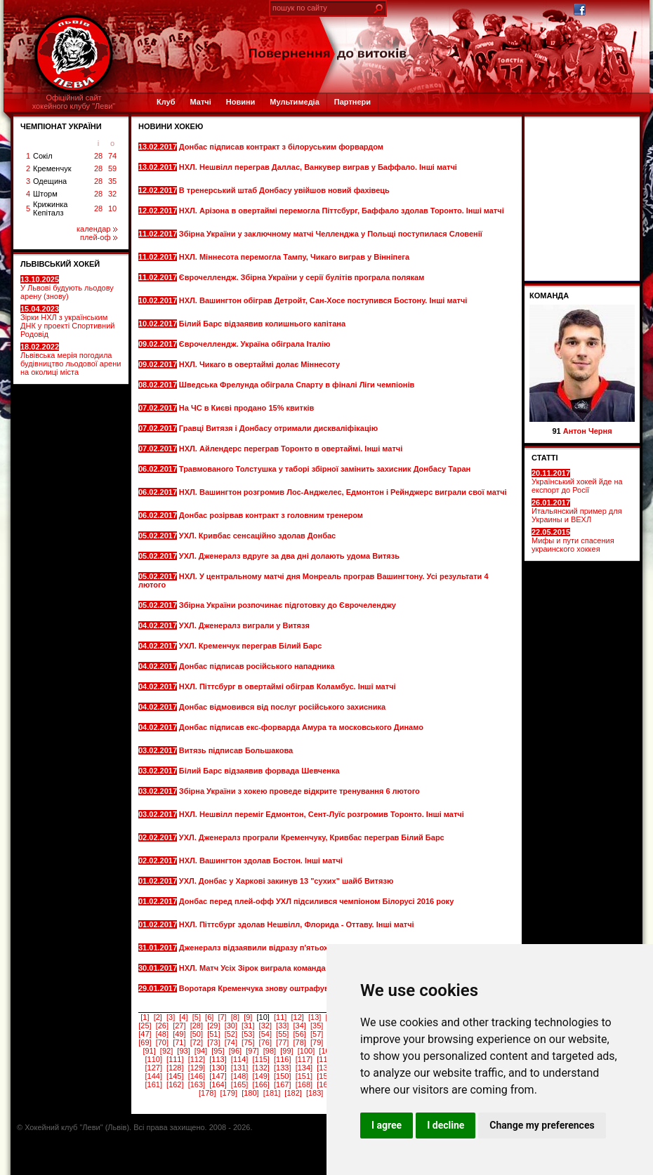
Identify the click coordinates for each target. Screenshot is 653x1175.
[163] (196, 1084)
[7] (222, 1017)
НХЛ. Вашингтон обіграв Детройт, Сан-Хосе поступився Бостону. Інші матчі (323, 300)
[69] (144, 1042)
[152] (325, 1076)
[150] (282, 1076)
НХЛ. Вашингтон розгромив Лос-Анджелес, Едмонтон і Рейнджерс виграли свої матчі (343, 492)
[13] (314, 1017)
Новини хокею (170, 126)
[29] (213, 1025)
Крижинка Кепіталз (50, 208)
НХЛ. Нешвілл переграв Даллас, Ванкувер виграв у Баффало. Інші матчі (318, 167)
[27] (179, 1025)
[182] (292, 1093)
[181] (271, 1093)
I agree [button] (386, 1125)
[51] (213, 1034)
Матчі (200, 102)
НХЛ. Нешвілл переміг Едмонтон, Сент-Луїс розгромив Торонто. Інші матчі (321, 814)
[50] (196, 1034)
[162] (174, 1084)
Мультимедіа (294, 102)
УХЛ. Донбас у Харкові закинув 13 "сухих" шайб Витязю (287, 881)
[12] (297, 1017)
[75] (248, 1042)
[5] (196, 1017)
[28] (196, 1025)
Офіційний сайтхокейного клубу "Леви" (74, 101)
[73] (213, 1042)
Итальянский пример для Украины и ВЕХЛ (577, 511)
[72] (196, 1042)
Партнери (352, 102)
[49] (179, 1034)
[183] (314, 1093)
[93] (183, 1051)
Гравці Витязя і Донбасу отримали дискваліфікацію (279, 428)
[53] (248, 1034)
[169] (325, 1084)
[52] (231, 1034)
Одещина (50, 181)
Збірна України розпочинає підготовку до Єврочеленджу (288, 605)
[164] (217, 1084)
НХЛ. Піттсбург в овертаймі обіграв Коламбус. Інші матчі (288, 686)
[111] (174, 1059)
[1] (144, 1017)
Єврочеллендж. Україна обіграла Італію (256, 344)
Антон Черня (587, 431)
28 (98, 156)
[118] (325, 1059)
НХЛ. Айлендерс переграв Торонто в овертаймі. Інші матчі (292, 448)
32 (112, 194)
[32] (265, 1025)
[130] (217, 1067)
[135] (325, 1067)
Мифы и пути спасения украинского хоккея (573, 540)
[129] (196, 1067)
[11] (280, 1017)
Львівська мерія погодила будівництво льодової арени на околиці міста (70, 359)
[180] (250, 1093)
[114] (239, 1059)
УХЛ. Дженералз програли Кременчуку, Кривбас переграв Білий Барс (311, 837)
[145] (174, 1076)
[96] (235, 1051)
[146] (196, 1076)
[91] (149, 1051)
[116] (282, 1059)
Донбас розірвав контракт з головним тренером (272, 515)
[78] (299, 1042)
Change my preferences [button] (541, 1125)
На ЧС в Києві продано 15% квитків (247, 408)
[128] (174, 1067)
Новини (241, 102)
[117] (304, 1059)
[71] (179, 1042)
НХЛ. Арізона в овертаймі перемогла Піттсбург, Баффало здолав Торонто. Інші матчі (341, 210)
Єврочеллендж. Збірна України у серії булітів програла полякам (302, 277)
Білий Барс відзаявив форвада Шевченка (260, 770)
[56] (299, 1034)
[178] (207, 1093)
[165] (239, 1084)
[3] (170, 1017)
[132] (260, 1067)
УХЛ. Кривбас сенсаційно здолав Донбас (258, 535)
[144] (153, 1076)
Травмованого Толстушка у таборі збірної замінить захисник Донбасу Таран (324, 469)
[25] (144, 1025)
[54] (265, 1034)
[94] (200, 1051)
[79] (316, 1042)
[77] (282, 1042)
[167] (282, 1084)
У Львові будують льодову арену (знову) (67, 287)
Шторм (45, 194)
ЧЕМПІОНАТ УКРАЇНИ (61, 126)
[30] (231, 1025)
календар (97, 229)
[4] (183, 1017)
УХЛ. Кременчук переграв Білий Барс (251, 646)
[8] (235, 1017)
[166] (260, 1084)
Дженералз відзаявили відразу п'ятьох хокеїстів (273, 947)
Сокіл (43, 156)
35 (112, 181)
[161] (153, 1084)
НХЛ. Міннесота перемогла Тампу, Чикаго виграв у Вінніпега (295, 257)
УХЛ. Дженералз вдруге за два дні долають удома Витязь (290, 556)
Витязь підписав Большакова (237, 750)
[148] (239, 1076)
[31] (248, 1025)
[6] (209, 1017)
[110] (153, 1059)
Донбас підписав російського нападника (258, 666)
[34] (299, 1025)
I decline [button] (445, 1125)
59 (112, 168)
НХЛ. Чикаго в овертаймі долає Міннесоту (260, 364)
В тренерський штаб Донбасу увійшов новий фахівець (285, 190)
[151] (304, 1076)
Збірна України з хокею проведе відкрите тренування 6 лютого (299, 791)
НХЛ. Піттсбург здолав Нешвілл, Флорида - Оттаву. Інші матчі (296, 924)
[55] (282, 1034)
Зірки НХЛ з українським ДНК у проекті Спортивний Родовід (67, 321)
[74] (231, 1042)
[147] (217, 1076)
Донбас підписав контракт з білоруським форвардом (282, 146)
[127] (153, 1067)
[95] (217, 1051)
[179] (228, 1093)
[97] (252, 1051)
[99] (286, 1051)
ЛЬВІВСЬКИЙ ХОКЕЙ (60, 264)
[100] (306, 1051)
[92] (166, 1051)
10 (112, 208)
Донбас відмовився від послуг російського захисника (283, 707)
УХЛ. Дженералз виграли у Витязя (245, 625)
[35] (316, 1025)
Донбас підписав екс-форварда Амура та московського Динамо (301, 727)
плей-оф (98, 237)
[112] (196, 1059)
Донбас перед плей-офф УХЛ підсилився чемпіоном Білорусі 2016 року (316, 901)
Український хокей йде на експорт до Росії (577, 481)
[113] (217, 1059)
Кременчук (52, 168)
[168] (304, 1084)
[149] (260, 1076)
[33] (282, 1025)
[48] (162, 1034)
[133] (282, 1067)
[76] (265, 1042)
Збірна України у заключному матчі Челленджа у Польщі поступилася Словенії (330, 234)
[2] (158, 1017)
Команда (549, 295)
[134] (304, 1067)
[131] (239, 1067)
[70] (162, 1042)
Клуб (166, 102)
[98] (269, 1051)
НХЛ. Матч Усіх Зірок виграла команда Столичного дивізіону (296, 968)
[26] (162, 1025)
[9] (248, 1017)
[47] (144, 1034)
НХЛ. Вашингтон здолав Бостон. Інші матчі (262, 860)
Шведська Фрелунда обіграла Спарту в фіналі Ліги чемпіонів (296, 384)
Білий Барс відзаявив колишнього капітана (263, 323)
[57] (316, 1034)
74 (112, 156)
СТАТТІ (545, 457)
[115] (260, 1059)
